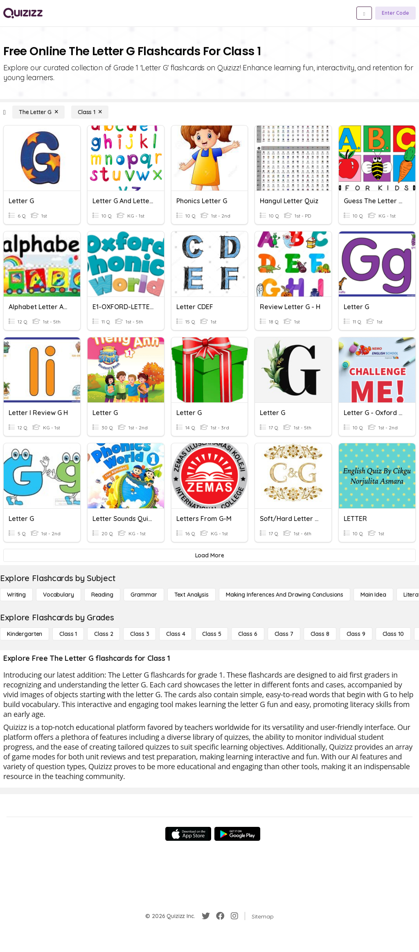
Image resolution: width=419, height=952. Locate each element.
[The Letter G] (38, 112)
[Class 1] (89, 112)
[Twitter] (206, 916)
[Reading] (102, 594)
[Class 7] (284, 633)
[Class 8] (320, 633)
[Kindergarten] (24, 633)
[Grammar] (144, 594)
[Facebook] (220, 916)
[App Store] (188, 834)
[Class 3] (139, 633)
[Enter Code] (395, 13)
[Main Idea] (373, 594)
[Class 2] (103, 633)
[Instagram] (234, 916)
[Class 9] (356, 633)
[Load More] (209, 555)
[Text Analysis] (191, 594)
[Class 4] (175, 633)
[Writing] (16, 594)
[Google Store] (237, 834)
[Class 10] (393, 633)
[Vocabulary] (58, 594)
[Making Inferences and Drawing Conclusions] (284, 594)
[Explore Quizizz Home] (23, 13)
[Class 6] (247, 633)
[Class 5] (211, 633)
